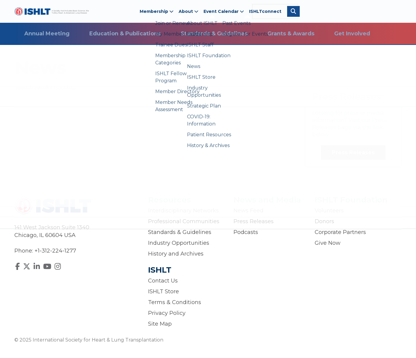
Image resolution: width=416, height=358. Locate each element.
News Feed (248, 210)
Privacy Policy (167, 313)
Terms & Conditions (174, 302)
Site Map (160, 324)
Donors (324, 221)
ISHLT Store (163, 291)
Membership (157, 11)
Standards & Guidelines (214, 33)
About (188, 11)
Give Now (327, 243)
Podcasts (245, 232)
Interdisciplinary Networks (183, 210)
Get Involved (352, 33)
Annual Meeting (47, 33)
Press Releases (353, 152)
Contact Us (163, 280)
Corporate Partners (340, 232)
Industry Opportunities (178, 243)
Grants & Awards (290, 33)
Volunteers (329, 210)
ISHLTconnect (265, 11)
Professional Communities (183, 221)
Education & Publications (125, 33)
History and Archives (176, 253)
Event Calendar (224, 11)
